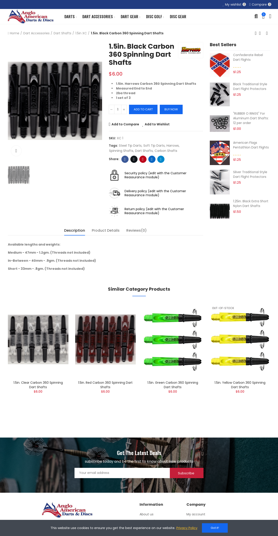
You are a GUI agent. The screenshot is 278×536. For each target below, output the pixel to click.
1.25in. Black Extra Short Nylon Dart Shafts (250, 203)
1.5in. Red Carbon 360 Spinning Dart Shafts (105, 384)
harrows (172, 145)
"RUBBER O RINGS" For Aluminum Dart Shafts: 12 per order (251, 118)
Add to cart (143, 109)
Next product (267, 33)
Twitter (134, 159)
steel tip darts (130, 145)
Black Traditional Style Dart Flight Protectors (250, 86)
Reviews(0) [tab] (136, 230)
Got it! (215, 528)
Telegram (161, 159)
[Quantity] (118, 109)
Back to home (261, 33)
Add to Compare (125, 124)
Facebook (125, 159)
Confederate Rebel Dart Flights (248, 57)
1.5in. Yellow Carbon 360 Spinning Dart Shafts (240, 384)
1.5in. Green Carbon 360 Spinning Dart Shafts (172, 384)
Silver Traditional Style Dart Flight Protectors (250, 174)
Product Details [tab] (106, 230)
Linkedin (152, 159)
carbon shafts (166, 150)
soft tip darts (154, 145)
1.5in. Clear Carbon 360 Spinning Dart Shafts (38, 384)
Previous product (255, 33)
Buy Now (171, 109)
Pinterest (143, 159)
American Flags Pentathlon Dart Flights (251, 145)
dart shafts (144, 150)
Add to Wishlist (157, 124)
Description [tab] (74, 230)
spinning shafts (121, 150)
